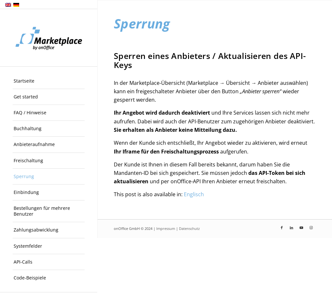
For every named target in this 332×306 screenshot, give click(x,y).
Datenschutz (189, 228)
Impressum (165, 228)
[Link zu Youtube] (301, 227)
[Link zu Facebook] (282, 227)
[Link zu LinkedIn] (291, 227)
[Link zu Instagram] (311, 227)
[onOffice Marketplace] (48, 38)
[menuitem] (49, 81)
